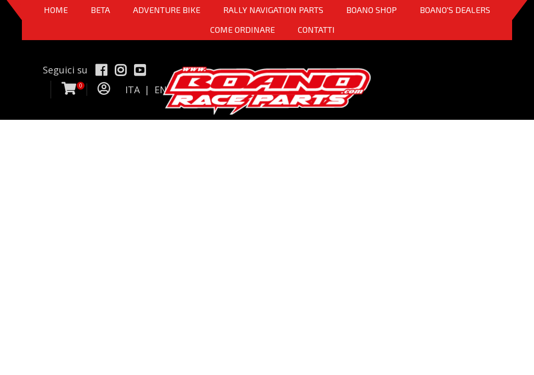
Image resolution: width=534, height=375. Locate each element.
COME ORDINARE (242, 29)
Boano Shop (371, 10)
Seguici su (65, 70)
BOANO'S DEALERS (455, 10)
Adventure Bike (166, 10)
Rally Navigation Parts (273, 10)
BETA (100, 10)
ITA (132, 89)
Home (56, 10)
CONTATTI (316, 29)
